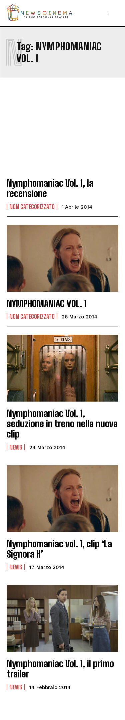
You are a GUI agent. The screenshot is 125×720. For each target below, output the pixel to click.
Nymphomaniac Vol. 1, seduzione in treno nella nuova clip (62, 424)
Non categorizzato (32, 207)
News (15, 447)
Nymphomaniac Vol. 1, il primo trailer (60, 668)
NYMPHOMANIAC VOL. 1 (47, 303)
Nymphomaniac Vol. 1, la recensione (50, 188)
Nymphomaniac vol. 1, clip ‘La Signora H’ (59, 549)
